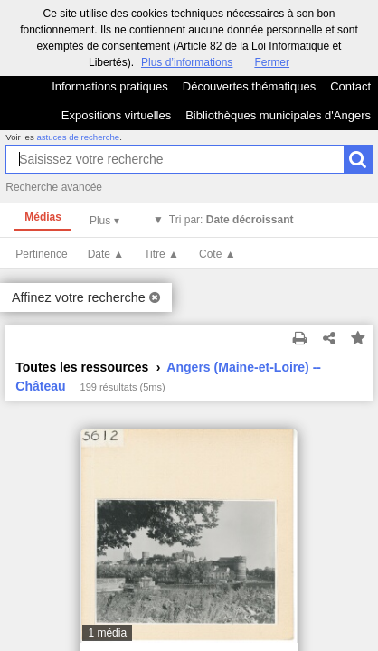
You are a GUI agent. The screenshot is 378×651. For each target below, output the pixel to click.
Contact (350, 86)
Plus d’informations (186, 62)
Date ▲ (106, 254)
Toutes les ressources (81, 367)
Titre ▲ (161, 254)
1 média (107, 633)
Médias (42, 217)
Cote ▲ (217, 254)
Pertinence (41, 254)
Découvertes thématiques (249, 86)
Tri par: (231, 219)
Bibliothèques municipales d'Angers (278, 115)
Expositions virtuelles (116, 115)
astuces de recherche (77, 137)
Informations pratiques (110, 86)
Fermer (271, 62)
